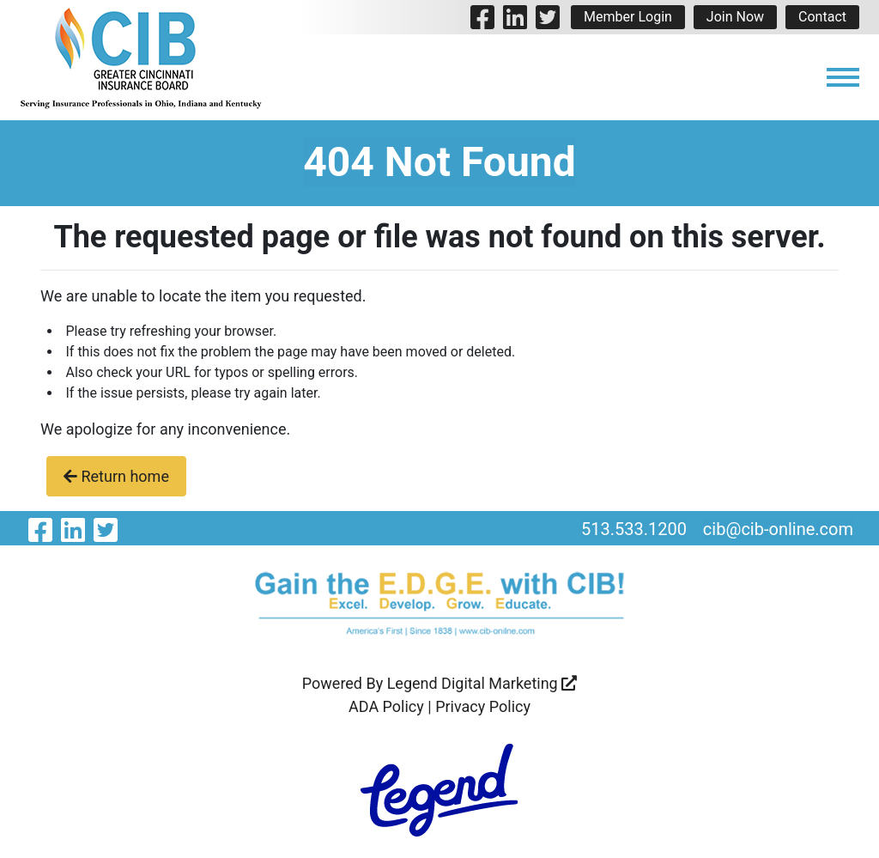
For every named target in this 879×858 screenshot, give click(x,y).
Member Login (628, 17)
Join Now (735, 17)
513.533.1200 (634, 529)
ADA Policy (386, 706)
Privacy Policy (482, 706)
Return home (116, 476)
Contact (822, 17)
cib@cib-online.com (778, 529)
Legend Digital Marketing (482, 683)
